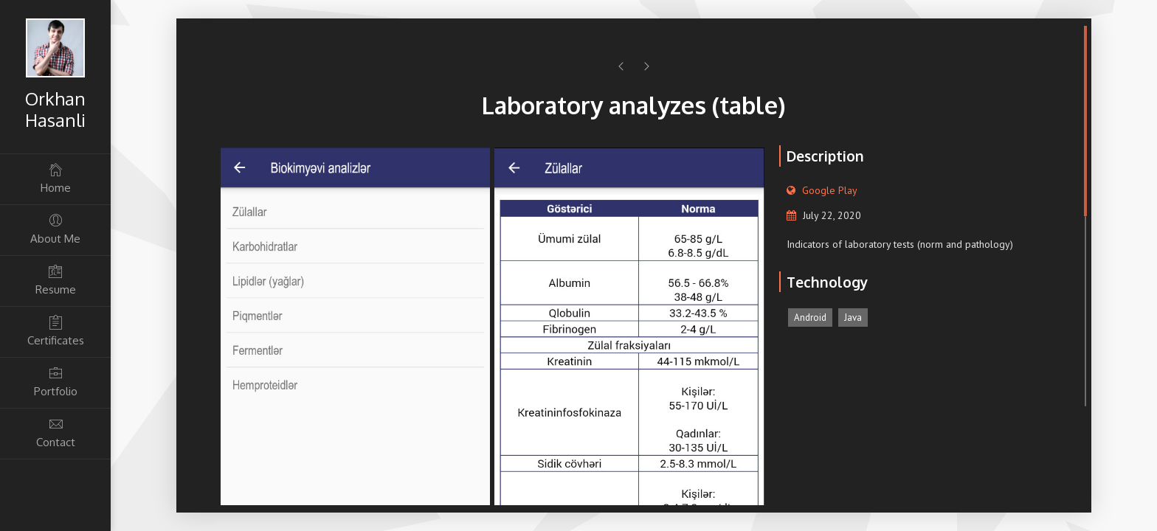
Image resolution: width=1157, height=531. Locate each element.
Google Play (829, 190)
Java (853, 317)
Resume (55, 279)
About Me (55, 229)
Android (810, 317)
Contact (55, 432)
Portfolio (55, 381)
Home (55, 178)
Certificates (55, 330)
